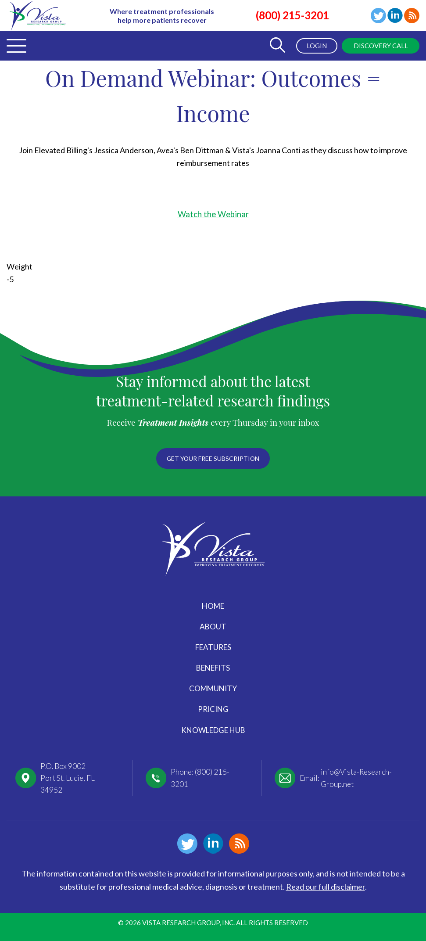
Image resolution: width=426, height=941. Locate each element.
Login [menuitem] (315, 46)
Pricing (213, 709)
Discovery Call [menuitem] (380, 46)
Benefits (213, 667)
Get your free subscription (213, 458)
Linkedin (395, 15)
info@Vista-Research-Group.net (356, 777)
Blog (411, 15)
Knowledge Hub (213, 730)
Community (213, 688)
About (213, 626)
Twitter (378, 15)
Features (213, 647)
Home (213, 606)
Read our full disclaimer (325, 886)
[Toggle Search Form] (275, 46)
